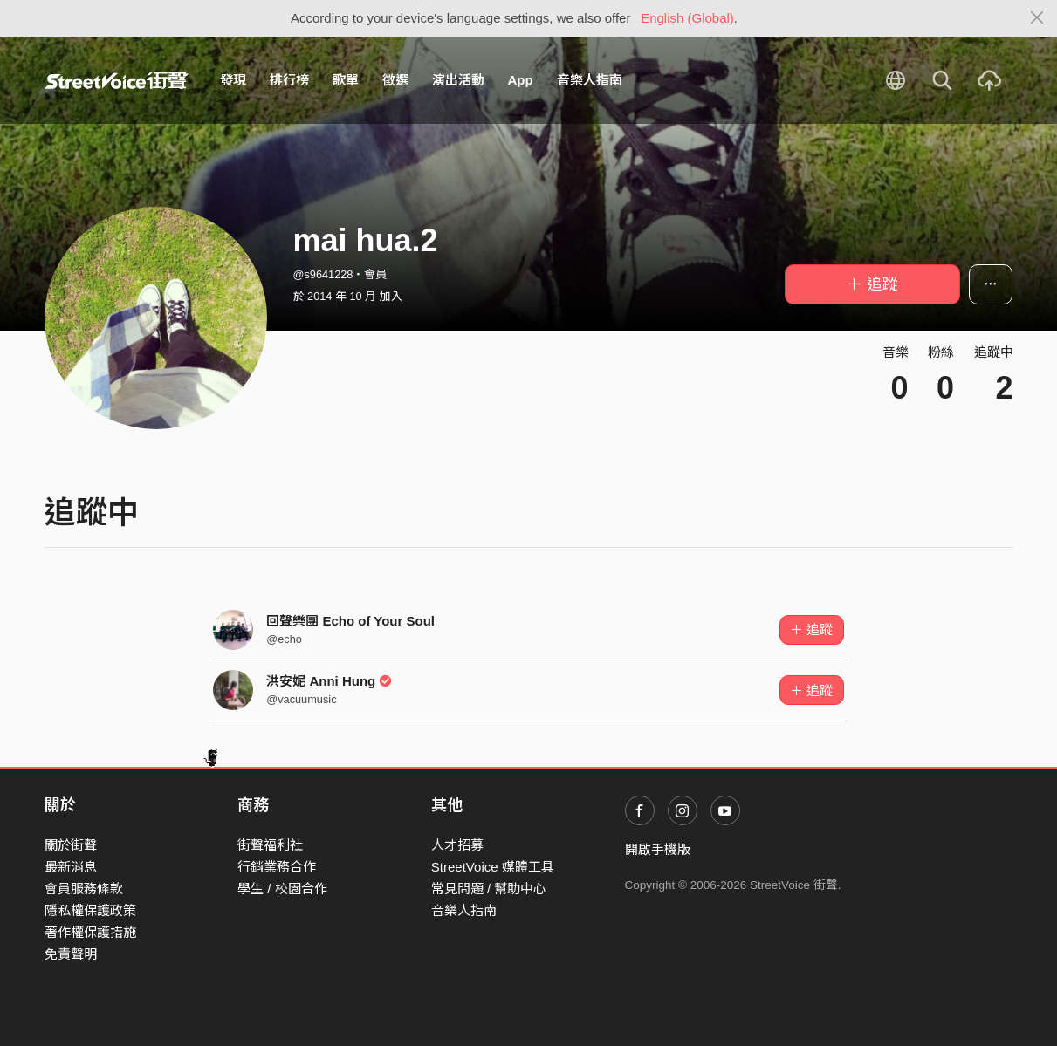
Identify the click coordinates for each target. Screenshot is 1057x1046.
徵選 (395, 79)
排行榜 (289, 79)
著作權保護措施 (90, 932)
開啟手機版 (657, 849)
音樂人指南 (589, 79)
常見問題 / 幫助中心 (489, 888)
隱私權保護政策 (90, 910)
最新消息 (71, 866)
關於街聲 (71, 844)
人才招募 (457, 844)
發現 (233, 79)
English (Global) (687, 17)
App (520, 79)
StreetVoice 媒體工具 (492, 866)
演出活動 (458, 79)
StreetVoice (117, 80)
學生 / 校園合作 (282, 888)
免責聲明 (71, 954)
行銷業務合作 (276, 866)
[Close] (1037, 18)
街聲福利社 (270, 844)
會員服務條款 (84, 888)
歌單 (346, 79)
